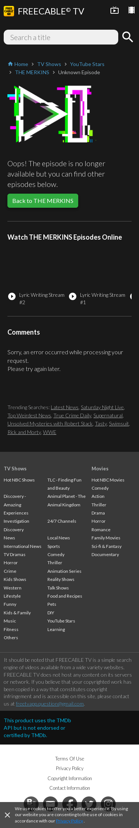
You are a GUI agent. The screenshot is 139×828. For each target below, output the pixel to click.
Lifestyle (12, 596)
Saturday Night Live (102, 407)
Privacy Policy (69, 821)
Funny (10, 604)
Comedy (55, 554)
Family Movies (106, 537)
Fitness (11, 629)
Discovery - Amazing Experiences (16, 504)
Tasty (101, 423)
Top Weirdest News (29, 415)
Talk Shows (58, 588)
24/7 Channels (61, 521)
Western (12, 588)
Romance (101, 529)
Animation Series (64, 571)
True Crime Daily (72, 415)
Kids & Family (17, 612)
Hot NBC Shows (19, 480)
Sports (53, 546)
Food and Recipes (64, 596)
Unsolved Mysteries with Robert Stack (50, 423)
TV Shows (15, 469)
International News (23, 546)
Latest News (65, 407)
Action (98, 496)
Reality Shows (61, 579)
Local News (58, 537)
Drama (98, 513)
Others (11, 637)
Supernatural (108, 415)
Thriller (54, 562)
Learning (56, 629)
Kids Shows (15, 579)
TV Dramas (15, 554)
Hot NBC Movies (108, 480)
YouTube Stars (61, 621)
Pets (51, 604)
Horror (11, 562)
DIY (50, 612)
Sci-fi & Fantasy (107, 546)
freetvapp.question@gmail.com (50, 703)
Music (10, 621)
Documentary (105, 554)
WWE (49, 432)
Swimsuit (119, 423)
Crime (10, 571)
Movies (100, 469)
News (9, 537)
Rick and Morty (24, 432)
